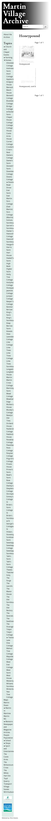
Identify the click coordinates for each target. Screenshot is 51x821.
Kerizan (9, 310)
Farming (8, 57)
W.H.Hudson (9, 792)
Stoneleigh (10, 534)
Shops (7, 743)
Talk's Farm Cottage (9, 564)
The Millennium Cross (8, 765)
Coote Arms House (9, 136)
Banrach (9, 87)
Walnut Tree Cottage (9, 651)
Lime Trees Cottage (9, 355)
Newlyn (9, 415)
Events (6, 55)
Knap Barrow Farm (9, 326)
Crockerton (10, 147)
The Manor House (9, 591)
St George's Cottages (10, 523)
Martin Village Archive (16, 14)
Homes (8, 60)
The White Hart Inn (7, 773)
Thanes (9, 570)
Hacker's (9, 231)
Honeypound (11, 288)
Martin (9, 377)
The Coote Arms (6, 757)
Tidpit (9, 629)
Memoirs (9, 721)
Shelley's (9, 486)
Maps (6, 700)
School (8, 740)
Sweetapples (11, 543)
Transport (8, 784)
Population (8, 738)
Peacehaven (11, 445)
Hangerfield (11, 244)
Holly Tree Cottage (9, 277)
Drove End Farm (8, 190)
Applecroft (10, 79)
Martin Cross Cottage (9, 383)
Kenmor (9, 307)
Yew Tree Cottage (9, 694)
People (6, 735)
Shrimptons (11, 494)
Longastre (10, 369)
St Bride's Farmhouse (10, 515)
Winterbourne (12, 689)
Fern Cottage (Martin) (9, 215)
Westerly (10, 681)
